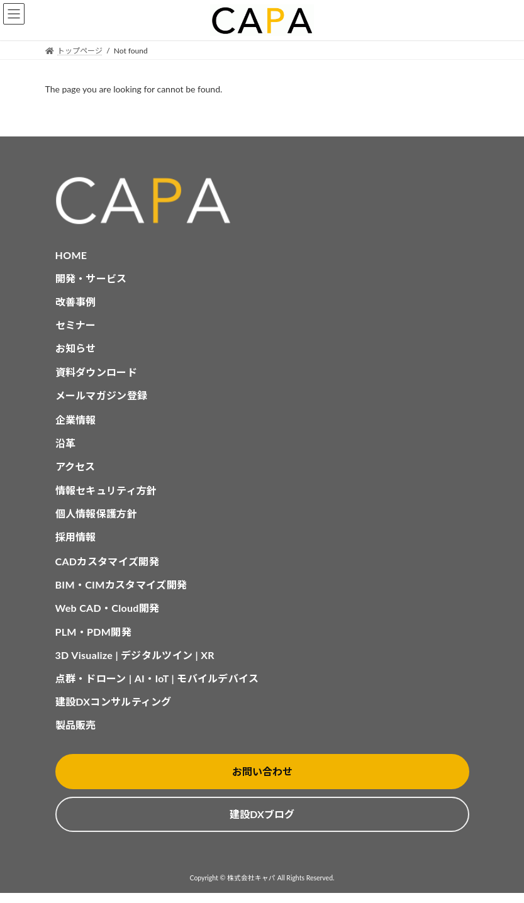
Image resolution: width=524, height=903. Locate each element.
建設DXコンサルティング (113, 701)
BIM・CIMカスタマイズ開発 (121, 584)
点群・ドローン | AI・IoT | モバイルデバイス (157, 678)
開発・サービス (91, 278)
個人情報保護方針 (96, 513)
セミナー (75, 325)
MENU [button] (14, 14)
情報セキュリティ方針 (106, 490)
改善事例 (75, 301)
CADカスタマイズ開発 (107, 561)
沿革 (65, 443)
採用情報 (75, 537)
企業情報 (75, 420)
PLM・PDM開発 (93, 632)
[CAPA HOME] (262, 201)
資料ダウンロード (96, 372)
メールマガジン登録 (101, 395)
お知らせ (75, 348)
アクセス (75, 466)
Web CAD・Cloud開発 (107, 608)
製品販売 (75, 725)
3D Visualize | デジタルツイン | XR (135, 655)
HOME (71, 255)
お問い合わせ (262, 771)
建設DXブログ (262, 814)
